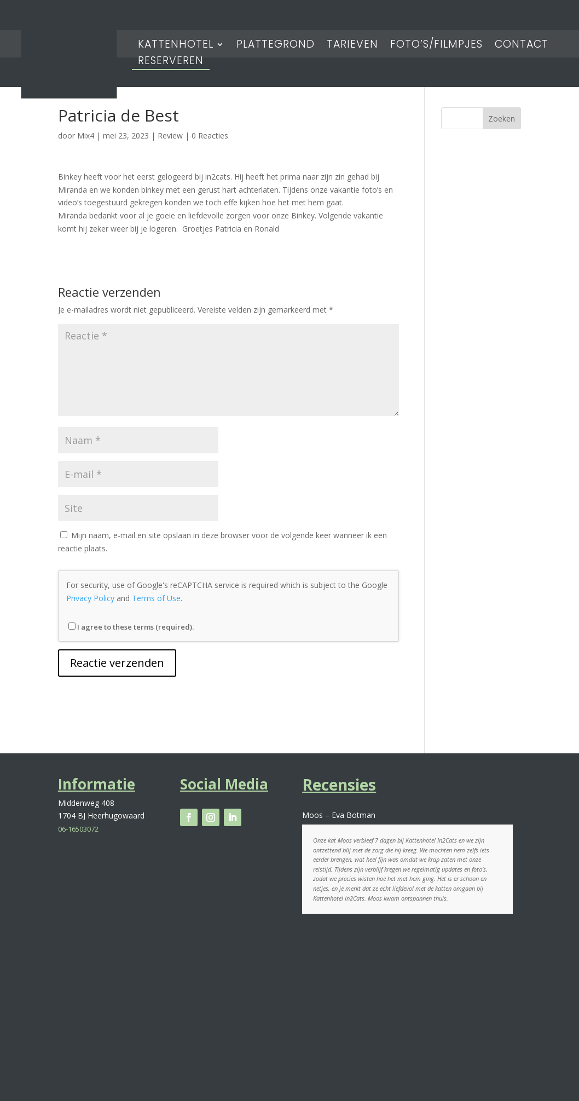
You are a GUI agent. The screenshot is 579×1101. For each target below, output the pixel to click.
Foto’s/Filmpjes (436, 46)
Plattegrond (275, 46)
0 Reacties (210, 135)
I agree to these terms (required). (131, 627)
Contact (521, 46)
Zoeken (501, 118)
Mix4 (85, 135)
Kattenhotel (175, 46)
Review (170, 135)
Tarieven (352, 46)
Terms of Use (156, 598)
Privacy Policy (90, 598)
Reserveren (171, 62)
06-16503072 (78, 829)
